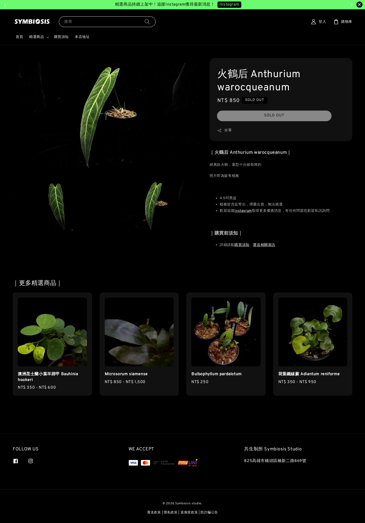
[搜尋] (147, 22)
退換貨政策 (189, 513)
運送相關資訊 (264, 245)
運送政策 (154, 513)
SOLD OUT (274, 115)
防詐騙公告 (209, 513)
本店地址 (82, 37)
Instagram (243, 211)
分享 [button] (224, 130)
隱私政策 (171, 513)
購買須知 (61, 37)
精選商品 (36, 37)
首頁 (19, 37)
